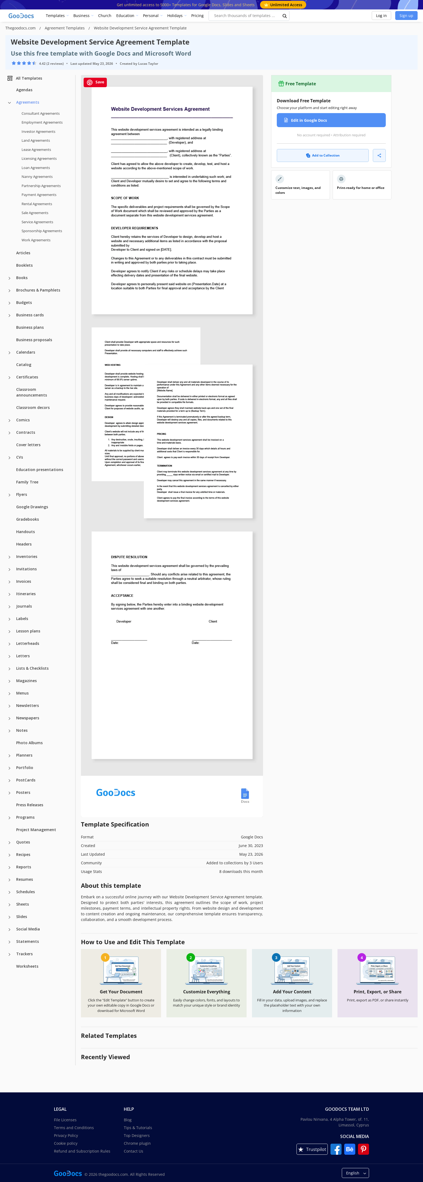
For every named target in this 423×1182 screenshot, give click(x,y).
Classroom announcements (31, 392)
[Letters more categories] (9, 656)
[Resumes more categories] (9, 880)
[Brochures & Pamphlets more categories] (9, 291)
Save (95, 82)
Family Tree (27, 482)
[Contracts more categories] (9, 433)
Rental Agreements (37, 203)
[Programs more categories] (9, 818)
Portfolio (24, 767)
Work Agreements (36, 240)
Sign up (406, 15)
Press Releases (29, 804)
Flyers (21, 494)
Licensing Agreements (39, 158)
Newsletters (27, 705)
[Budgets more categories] (9, 303)
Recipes (23, 854)
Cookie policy (65, 1143)
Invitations (26, 568)
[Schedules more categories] (9, 892)
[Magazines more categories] (9, 681)
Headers (24, 544)
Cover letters (28, 444)
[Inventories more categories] (9, 557)
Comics (23, 419)
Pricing (197, 15)
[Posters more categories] (9, 793)
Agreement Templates (65, 28)
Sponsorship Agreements (42, 230)
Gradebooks (27, 519)
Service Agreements (37, 221)
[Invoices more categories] (9, 582)
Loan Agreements (36, 167)
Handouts (25, 531)
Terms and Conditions (74, 1127)
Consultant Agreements (41, 113)
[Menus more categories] (9, 694)
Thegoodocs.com (21, 28)
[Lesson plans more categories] (9, 632)
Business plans (30, 327)
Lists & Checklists (32, 668)
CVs (19, 457)
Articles (23, 252)
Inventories (26, 556)
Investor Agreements (38, 131)
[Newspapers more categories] (9, 718)
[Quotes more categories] (9, 843)
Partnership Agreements (41, 185)
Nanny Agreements (37, 176)
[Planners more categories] (9, 756)
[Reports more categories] (9, 867)
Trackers (24, 953)
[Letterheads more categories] (9, 644)
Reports (23, 866)
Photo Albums (29, 742)
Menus (22, 693)
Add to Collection (323, 155)
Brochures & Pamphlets (38, 290)
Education (125, 15)
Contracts (25, 432)
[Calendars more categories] (9, 353)
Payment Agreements (39, 194)
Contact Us (133, 1151)
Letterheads (27, 643)
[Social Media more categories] (9, 930)
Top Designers (137, 1135)
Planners (24, 755)
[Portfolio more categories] (9, 768)
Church (104, 15)
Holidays (175, 15)
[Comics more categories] (9, 420)
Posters (23, 792)
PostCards (25, 780)
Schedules (25, 891)
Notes (22, 730)
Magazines (26, 680)
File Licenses (65, 1119)
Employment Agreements (42, 122)
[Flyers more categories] (9, 495)
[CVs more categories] (9, 458)
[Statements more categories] (9, 942)
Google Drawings (32, 506)
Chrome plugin (137, 1143)
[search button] (285, 15)
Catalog (23, 364)
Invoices (23, 581)
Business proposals (34, 339)
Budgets (24, 302)
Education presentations (39, 469)
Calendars (25, 352)
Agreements (27, 102)
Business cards (30, 314)
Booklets (24, 265)
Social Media (28, 929)
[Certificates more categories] (9, 378)
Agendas (24, 89)
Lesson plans (28, 631)
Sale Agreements (35, 212)
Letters (23, 655)
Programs (25, 817)
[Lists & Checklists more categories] (9, 669)
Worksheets (27, 966)
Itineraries (26, 593)
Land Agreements (36, 140)
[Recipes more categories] (9, 855)
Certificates (27, 377)
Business (81, 15)
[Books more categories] (9, 278)
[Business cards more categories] (9, 315)
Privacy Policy (66, 1135)
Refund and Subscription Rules (82, 1151)
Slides (21, 916)
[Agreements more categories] (9, 103)
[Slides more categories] (9, 917)
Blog (128, 1119)
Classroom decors (33, 407)
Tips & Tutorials (138, 1127)
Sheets (22, 904)
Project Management (36, 829)
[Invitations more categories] (9, 569)
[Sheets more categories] (9, 905)
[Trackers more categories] (9, 954)
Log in (381, 15)
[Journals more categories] (9, 607)
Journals (24, 606)
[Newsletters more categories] (9, 706)
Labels (22, 618)
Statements (27, 941)
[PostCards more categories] (9, 781)
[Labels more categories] (9, 619)
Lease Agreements (36, 149)
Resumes (24, 879)
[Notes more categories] (9, 731)
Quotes (23, 842)
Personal (151, 15)
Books (22, 277)
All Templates (24, 78)
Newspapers (27, 717)
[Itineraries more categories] (9, 594)
